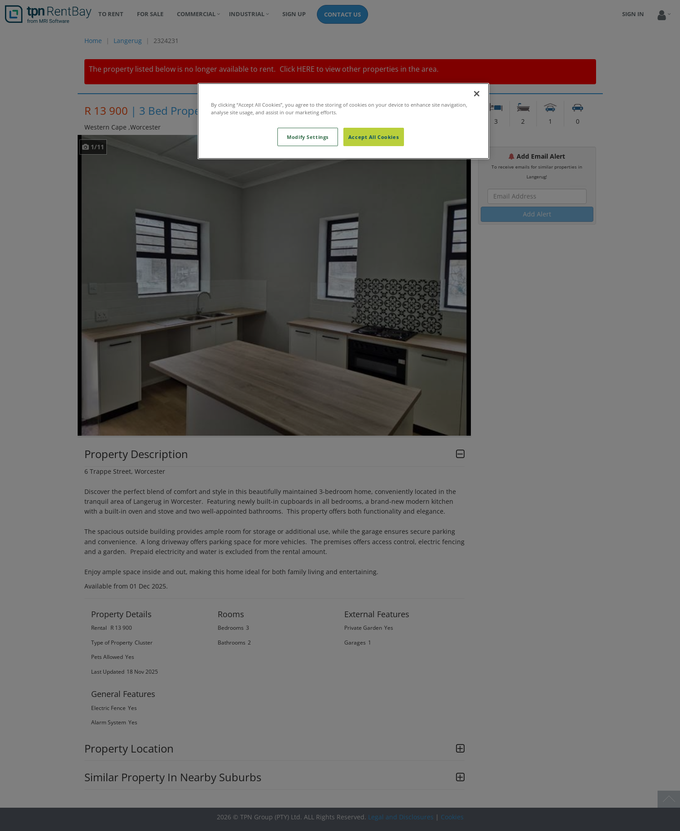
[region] (343, 121)
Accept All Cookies (373, 137)
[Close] (477, 94)
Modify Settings (308, 137)
